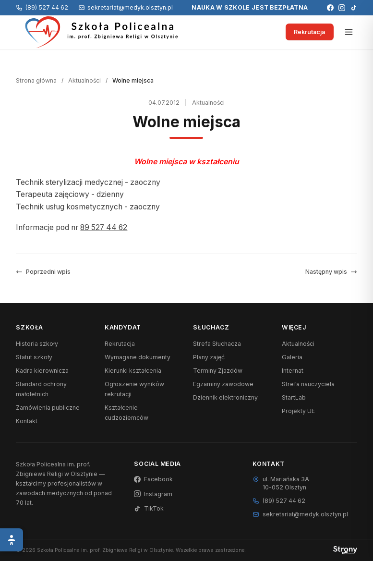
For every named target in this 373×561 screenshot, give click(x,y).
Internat (292, 370)
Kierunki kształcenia (133, 370)
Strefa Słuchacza (217, 343)
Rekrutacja (309, 32)
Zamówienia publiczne (48, 407)
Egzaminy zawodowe (223, 384)
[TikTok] (353, 7)
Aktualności (84, 80)
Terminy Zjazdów (217, 370)
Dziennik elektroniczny (225, 397)
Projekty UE (298, 411)
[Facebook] (330, 7)
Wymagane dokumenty (137, 357)
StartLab (294, 397)
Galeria (292, 357)
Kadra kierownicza (42, 370)
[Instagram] (341, 7)
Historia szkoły (37, 343)
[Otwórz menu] (348, 32)
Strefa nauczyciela (308, 384)
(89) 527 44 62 (42, 7)
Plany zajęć (209, 357)
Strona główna (36, 80)
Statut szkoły (34, 357)
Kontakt (26, 421)
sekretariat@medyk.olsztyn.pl (125, 7)
